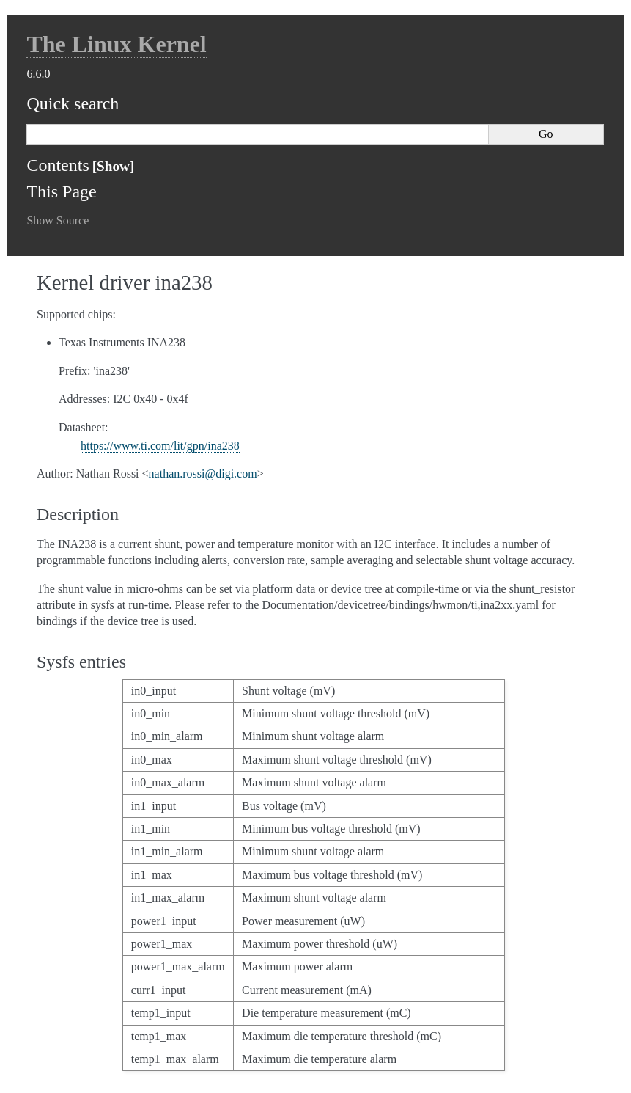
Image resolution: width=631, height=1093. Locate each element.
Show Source (57, 220)
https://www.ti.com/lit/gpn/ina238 (160, 445)
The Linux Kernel (116, 44)
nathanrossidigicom (203, 473)
